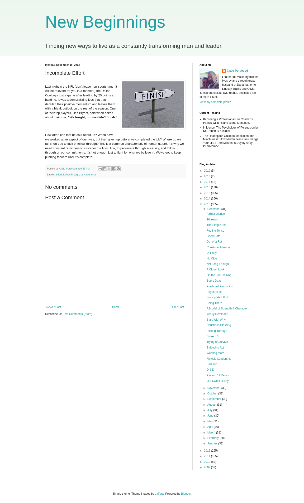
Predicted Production (220, 286)
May (210, 421)
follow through (71, 174)
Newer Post (53, 307)
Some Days (214, 280)
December (214, 209)
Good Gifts (213, 236)
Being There (214, 303)
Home (116, 307)
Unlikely (212, 252)
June (210, 415)
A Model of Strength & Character (227, 308)
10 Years (212, 219)
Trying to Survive (217, 342)
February (213, 438)
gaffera (159, 493)
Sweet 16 (212, 336)
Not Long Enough (218, 264)
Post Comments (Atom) (77, 314)
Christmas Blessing (219, 325)
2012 (207, 450)
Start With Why (216, 319)
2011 (207, 456)
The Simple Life (216, 225)
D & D (210, 369)
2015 (207, 193)
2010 (207, 461)
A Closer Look (215, 269)
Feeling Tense (215, 230)
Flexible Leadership (219, 358)
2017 (207, 182)
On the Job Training (219, 275)
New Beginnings (105, 22)
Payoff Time (214, 292)
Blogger (186, 493)
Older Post (177, 307)
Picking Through (217, 331)
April (210, 426)
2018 (207, 176)
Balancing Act (215, 347)
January (212, 443)
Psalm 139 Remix (218, 375)
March (211, 432)
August (212, 404)
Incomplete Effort (217, 297)
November (214, 388)
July (210, 410)
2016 (207, 187)
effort (59, 174)
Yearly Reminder (217, 314)
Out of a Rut (214, 241)
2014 (207, 198)
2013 (207, 204)
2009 (207, 467)
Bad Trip (212, 364)
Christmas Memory (219, 247)
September (214, 399)
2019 (207, 170)
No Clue (212, 258)
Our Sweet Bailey (218, 381)
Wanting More (215, 353)
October (212, 393)
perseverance (88, 174)
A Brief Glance (216, 213)
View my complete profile (215, 102)
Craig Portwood (237, 70)
